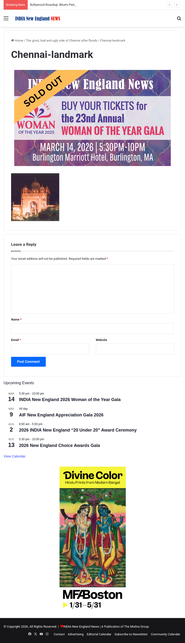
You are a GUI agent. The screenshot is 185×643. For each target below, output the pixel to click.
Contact (59, 634)
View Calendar (15, 456)
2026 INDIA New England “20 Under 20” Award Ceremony (78, 430)
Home (17, 40)
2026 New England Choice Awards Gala (59, 445)
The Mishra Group (136, 626)
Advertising (76, 634)
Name (16, 319)
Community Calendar (165, 634)
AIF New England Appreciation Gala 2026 (61, 415)
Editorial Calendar (99, 634)
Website (101, 340)
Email (16, 340)
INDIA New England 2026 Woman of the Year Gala (70, 399)
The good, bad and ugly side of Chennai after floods (61, 40)
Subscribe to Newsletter (131, 634)
